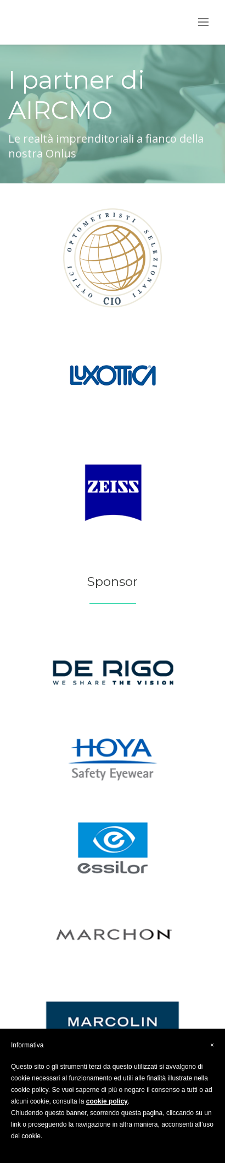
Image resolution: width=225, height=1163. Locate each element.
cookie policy (107, 1101)
